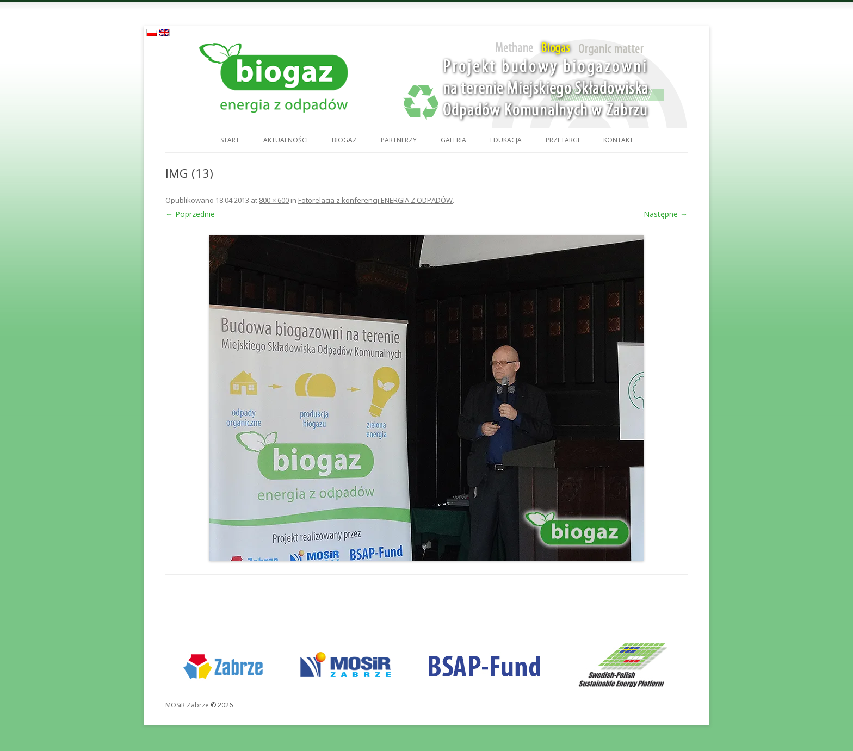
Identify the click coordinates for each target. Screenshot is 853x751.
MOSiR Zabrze (187, 705)
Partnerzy (399, 140)
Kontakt (618, 140)
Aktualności (285, 140)
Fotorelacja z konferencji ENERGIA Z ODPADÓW (375, 200)
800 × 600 (274, 200)
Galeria (453, 140)
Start (229, 140)
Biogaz (344, 140)
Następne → (666, 214)
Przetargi (562, 140)
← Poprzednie (190, 214)
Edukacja (506, 140)
